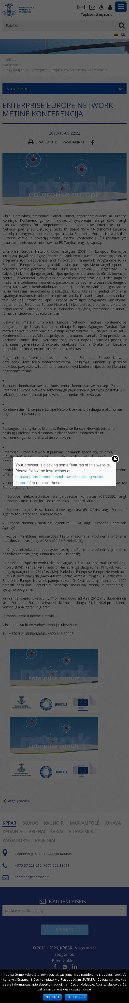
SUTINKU (52, 997)
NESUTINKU (76, 997)
